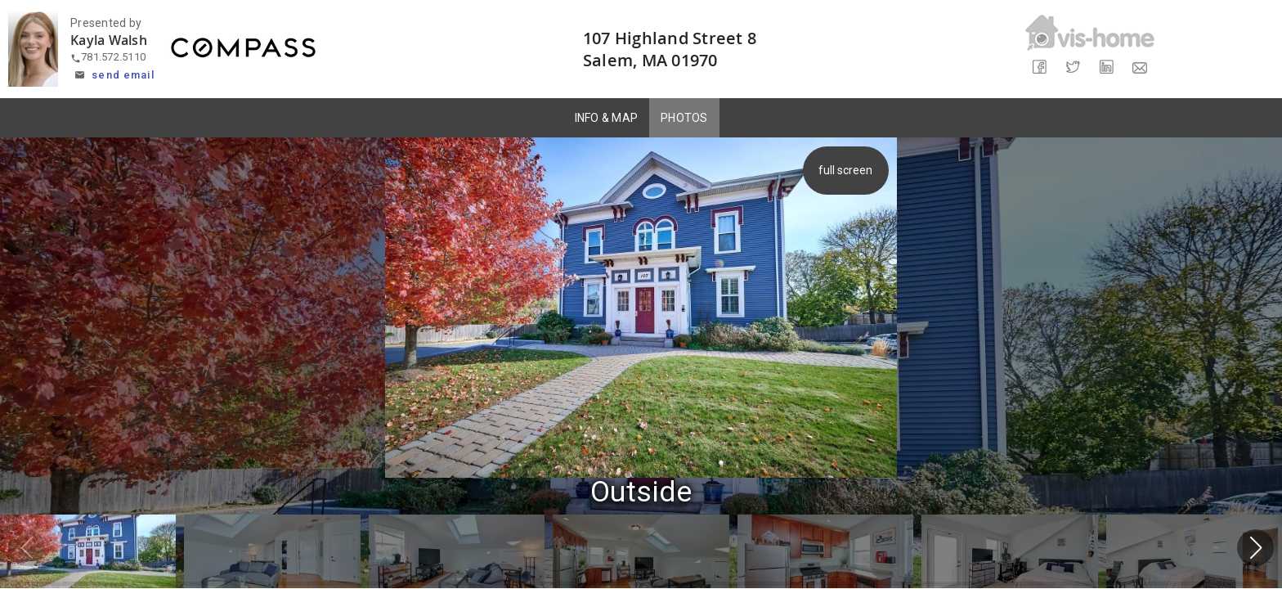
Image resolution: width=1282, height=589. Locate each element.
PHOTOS (684, 117)
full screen (848, 170)
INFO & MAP (607, 117)
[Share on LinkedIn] (1106, 67)
